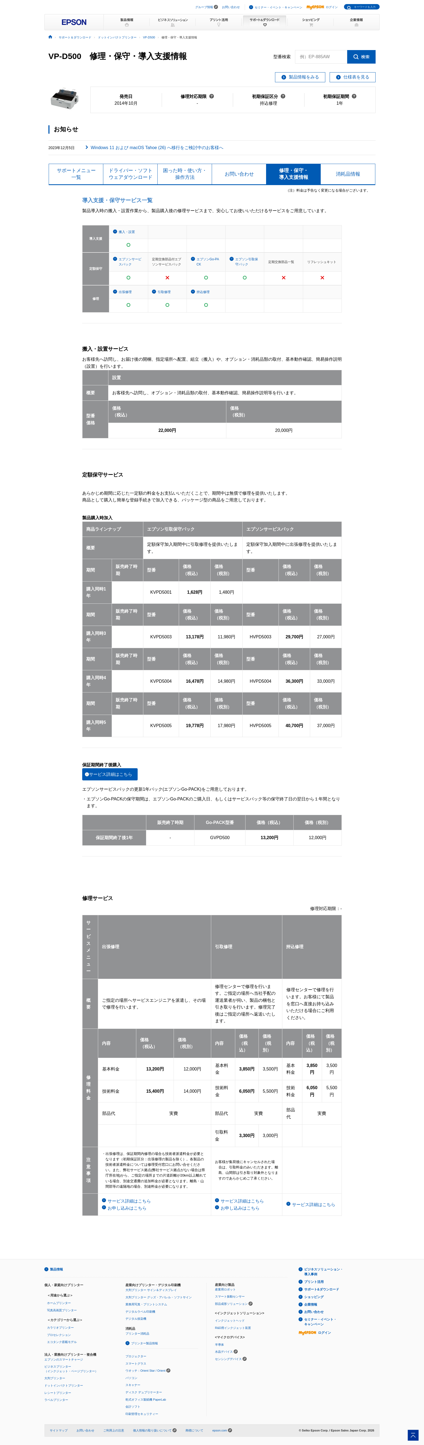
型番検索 (282, 57)
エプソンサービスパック (130, 261)
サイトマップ (59, 1430)
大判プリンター (54, 1378)
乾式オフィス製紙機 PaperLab (145, 1399)
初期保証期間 (339, 96)
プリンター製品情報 (144, 1343)
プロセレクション (59, 1334)
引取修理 (164, 292)
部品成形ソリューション (231, 1303)
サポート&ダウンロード (321, 1289)
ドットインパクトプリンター (63, 1385)
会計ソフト (132, 1406)
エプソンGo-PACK (208, 261)
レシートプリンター (57, 1392)
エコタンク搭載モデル (62, 1342)
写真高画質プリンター (62, 1310)
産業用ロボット (225, 1289)
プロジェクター (135, 1356)
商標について (194, 1430)
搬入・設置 (127, 232)
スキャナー (132, 1385)
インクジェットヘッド (230, 1320)
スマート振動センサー (230, 1296)
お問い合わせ (231, 7)
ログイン (322, 7)
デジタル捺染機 (135, 1318)
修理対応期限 (197, 96)
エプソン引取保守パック (246, 261)
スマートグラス (135, 1363)
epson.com (219, 1430)
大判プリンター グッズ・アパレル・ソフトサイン (158, 1297)
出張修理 (125, 292)
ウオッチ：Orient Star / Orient (145, 1370)
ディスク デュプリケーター (143, 1392)
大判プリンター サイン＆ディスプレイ (151, 1290)
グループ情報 (204, 7)
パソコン (131, 1378)
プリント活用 (314, 1282)
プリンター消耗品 (137, 1333)
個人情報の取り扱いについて (155, 1430)
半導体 (219, 1344)
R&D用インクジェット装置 (233, 1327)
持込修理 (203, 292)
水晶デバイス (224, 1351)
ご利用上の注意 (113, 1430)
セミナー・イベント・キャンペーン (278, 7)
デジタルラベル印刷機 (140, 1311)
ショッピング (314, 1297)
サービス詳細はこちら (110, 774)
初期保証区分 (268, 96)
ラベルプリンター (56, 1399)
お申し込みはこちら (127, 1208)
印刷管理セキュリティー (141, 1414)
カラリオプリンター (60, 1327)
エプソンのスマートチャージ (63, 1359)
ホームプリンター (59, 1303)
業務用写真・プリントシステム (146, 1304)
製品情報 (56, 1269)
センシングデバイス (228, 1359)
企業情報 (310, 1304)
